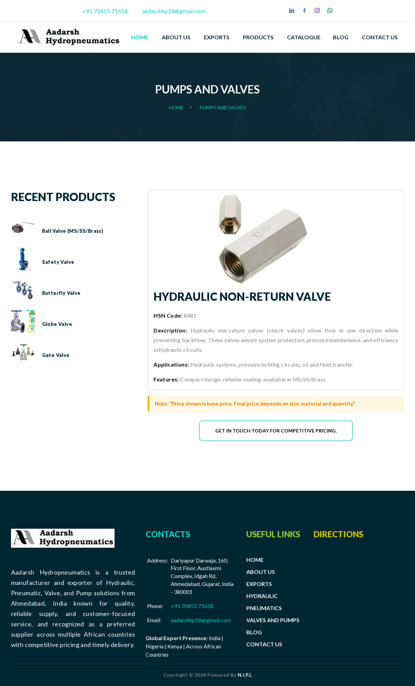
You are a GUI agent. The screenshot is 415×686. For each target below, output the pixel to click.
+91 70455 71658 (105, 11)
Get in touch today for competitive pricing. (276, 431)
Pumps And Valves (222, 107)
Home (139, 37)
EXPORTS (216, 37)
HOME (255, 559)
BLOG (254, 632)
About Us (176, 37)
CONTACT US (264, 644)
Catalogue (303, 37)
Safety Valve (58, 262)
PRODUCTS (258, 37)
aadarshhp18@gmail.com (174, 11)
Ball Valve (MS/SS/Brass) (72, 231)
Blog (340, 37)
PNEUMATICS (264, 608)
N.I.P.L (245, 675)
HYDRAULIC (262, 596)
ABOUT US (260, 571)
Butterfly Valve (61, 293)
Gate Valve (56, 355)
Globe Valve (57, 324)
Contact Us (380, 37)
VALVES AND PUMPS (272, 620)
